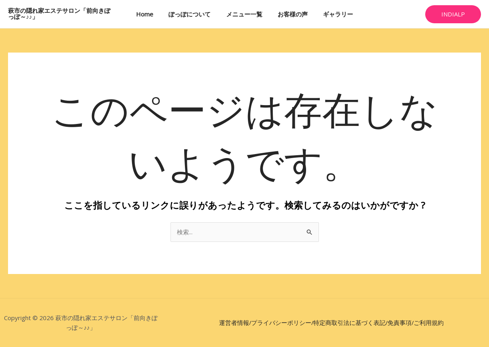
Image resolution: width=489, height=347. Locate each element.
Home (151, 14)
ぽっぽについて (193, 14)
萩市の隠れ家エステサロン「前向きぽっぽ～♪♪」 (62, 14)
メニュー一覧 (244, 14)
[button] (453, 14)
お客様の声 (289, 14)
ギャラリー (332, 14)
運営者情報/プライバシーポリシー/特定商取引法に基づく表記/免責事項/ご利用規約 (331, 323)
